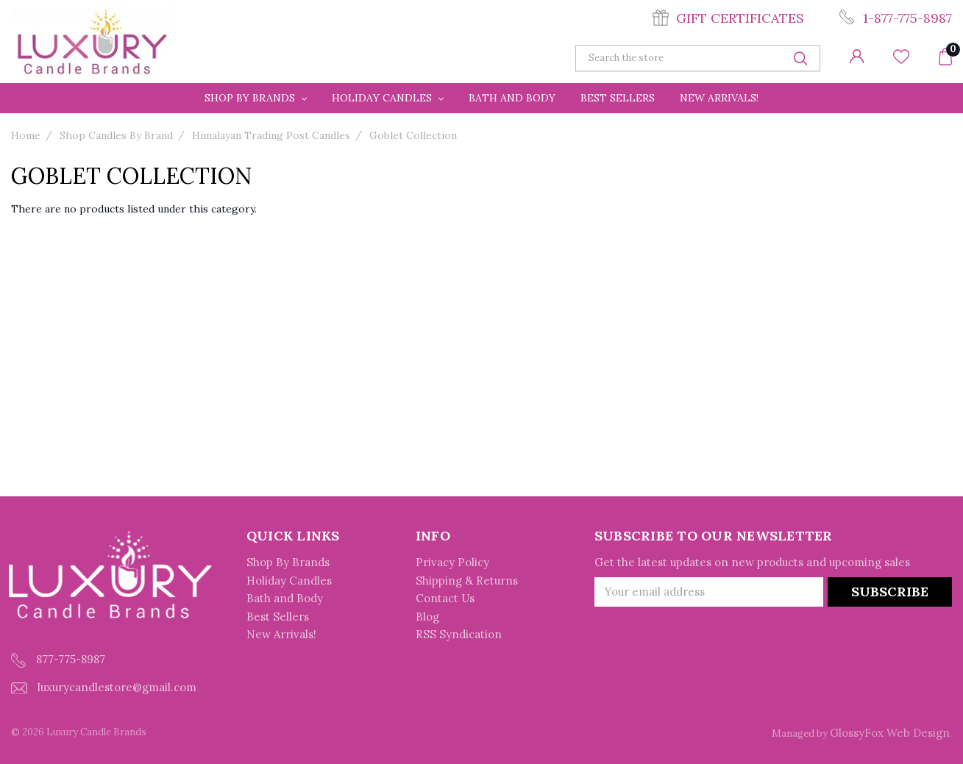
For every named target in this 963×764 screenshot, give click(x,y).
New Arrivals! (719, 97)
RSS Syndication (459, 634)
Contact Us (445, 598)
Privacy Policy (452, 562)
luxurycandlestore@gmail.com (103, 687)
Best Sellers (617, 97)
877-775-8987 (58, 660)
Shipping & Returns (467, 581)
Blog (427, 617)
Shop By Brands (256, 97)
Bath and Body (512, 97)
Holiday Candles (388, 97)
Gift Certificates (740, 18)
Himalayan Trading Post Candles (271, 135)
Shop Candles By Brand (116, 135)
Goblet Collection (413, 135)
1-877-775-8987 (907, 18)
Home (25, 135)
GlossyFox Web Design (890, 733)
